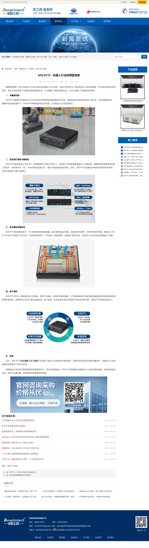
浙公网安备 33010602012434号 (68, 530)
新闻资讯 (59, 21)
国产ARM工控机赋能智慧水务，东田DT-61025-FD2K (133, 147)
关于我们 (124, 2)
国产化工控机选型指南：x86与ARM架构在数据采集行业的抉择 (133, 176)
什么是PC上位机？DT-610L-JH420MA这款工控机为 (133, 160)
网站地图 (142, 2)
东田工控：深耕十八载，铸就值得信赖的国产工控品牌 (133, 157)
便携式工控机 (31, 57)
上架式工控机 (63, 57)
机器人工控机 (12, 466)
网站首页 (10, 21)
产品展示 (26, 21)
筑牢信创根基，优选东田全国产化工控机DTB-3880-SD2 (133, 166)
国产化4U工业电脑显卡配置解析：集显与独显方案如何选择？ (133, 150)
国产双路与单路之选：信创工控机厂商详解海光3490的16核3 (133, 163)
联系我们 (133, 2)
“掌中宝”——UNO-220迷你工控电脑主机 (22, 472)
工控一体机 (52, 57)
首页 (15, 69)
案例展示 (42, 21)
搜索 (144, 57)
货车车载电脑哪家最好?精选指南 (20, 475)
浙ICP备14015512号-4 (44, 530)
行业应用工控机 (18, 57)
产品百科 (31, 69)
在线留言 (91, 21)
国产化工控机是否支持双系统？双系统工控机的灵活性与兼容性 (133, 169)
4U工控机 (73, 57)
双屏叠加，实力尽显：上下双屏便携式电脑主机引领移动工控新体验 (133, 172)
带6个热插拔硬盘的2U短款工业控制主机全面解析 (133, 154)
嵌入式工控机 (42, 57)
